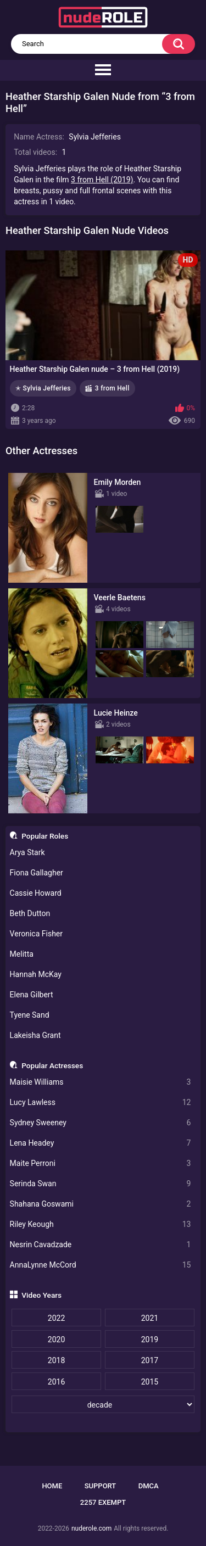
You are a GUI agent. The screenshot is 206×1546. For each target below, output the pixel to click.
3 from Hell (112, 388)
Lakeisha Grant (35, 1035)
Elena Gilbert (31, 994)
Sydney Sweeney (100, 1123)
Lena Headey (100, 1143)
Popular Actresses (52, 1065)
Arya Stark (27, 852)
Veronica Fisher (36, 933)
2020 (56, 1339)
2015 (149, 1381)
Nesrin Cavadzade (100, 1244)
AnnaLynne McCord (100, 1265)
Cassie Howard (36, 893)
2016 (56, 1381)
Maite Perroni (100, 1163)
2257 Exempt (103, 1502)
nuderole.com (91, 1528)
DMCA (148, 1486)
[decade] (103, 1404)
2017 (149, 1360)
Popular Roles (44, 835)
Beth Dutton (30, 913)
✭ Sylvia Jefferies (43, 388)
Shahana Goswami (100, 1204)
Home (52, 1486)
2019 (149, 1339)
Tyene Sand (29, 1015)
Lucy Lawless (100, 1102)
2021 (149, 1318)
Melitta (22, 954)
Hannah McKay (36, 974)
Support (100, 1486)
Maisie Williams (100, 1082)
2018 (56, 1360)
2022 (56, 1318)
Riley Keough (100, 1224)
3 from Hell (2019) (102, 179)
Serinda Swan (100, 1183)
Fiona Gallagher (36, 872)
